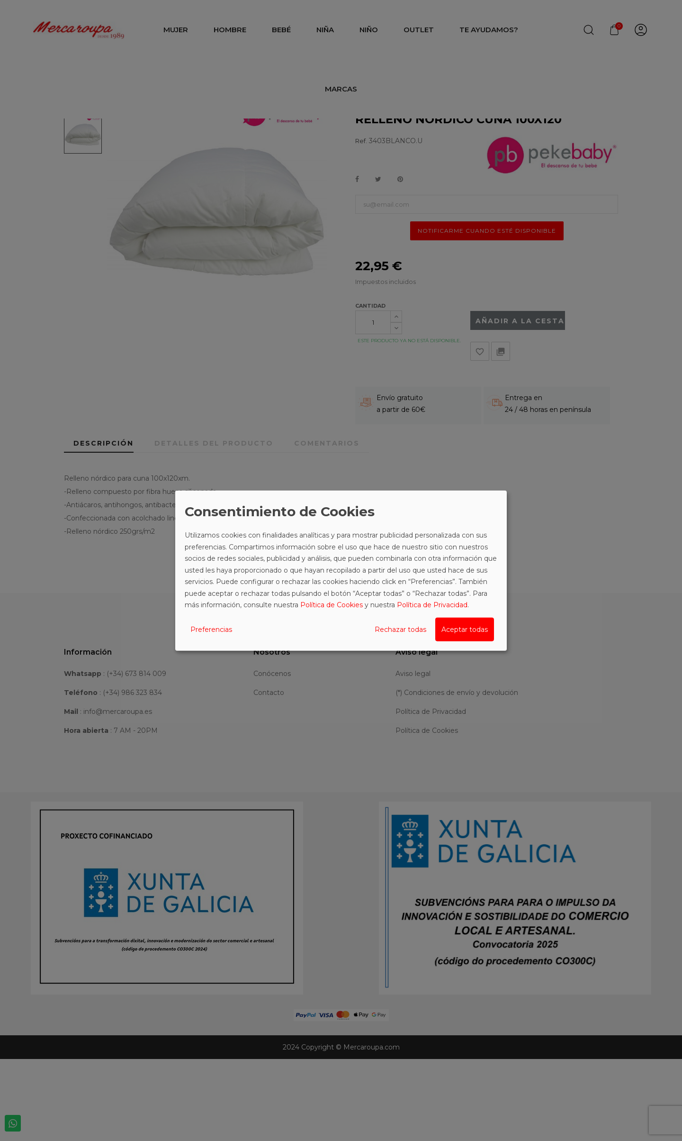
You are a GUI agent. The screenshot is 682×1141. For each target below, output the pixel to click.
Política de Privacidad (432, 605)
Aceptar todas (464, 629)
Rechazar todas (400, 629)
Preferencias (211, 629)
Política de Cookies (331, 605)
